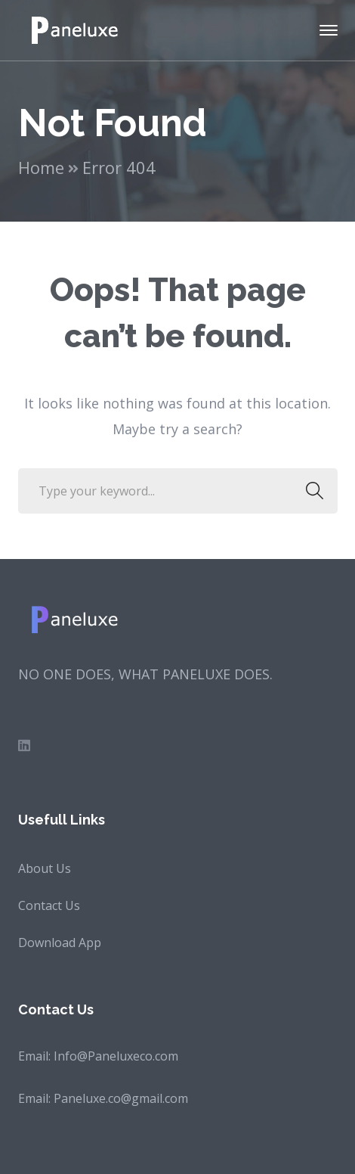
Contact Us (49, 905)
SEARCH (311, 491)
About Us (44, 868)
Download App (59, 942)
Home (41, 167)
